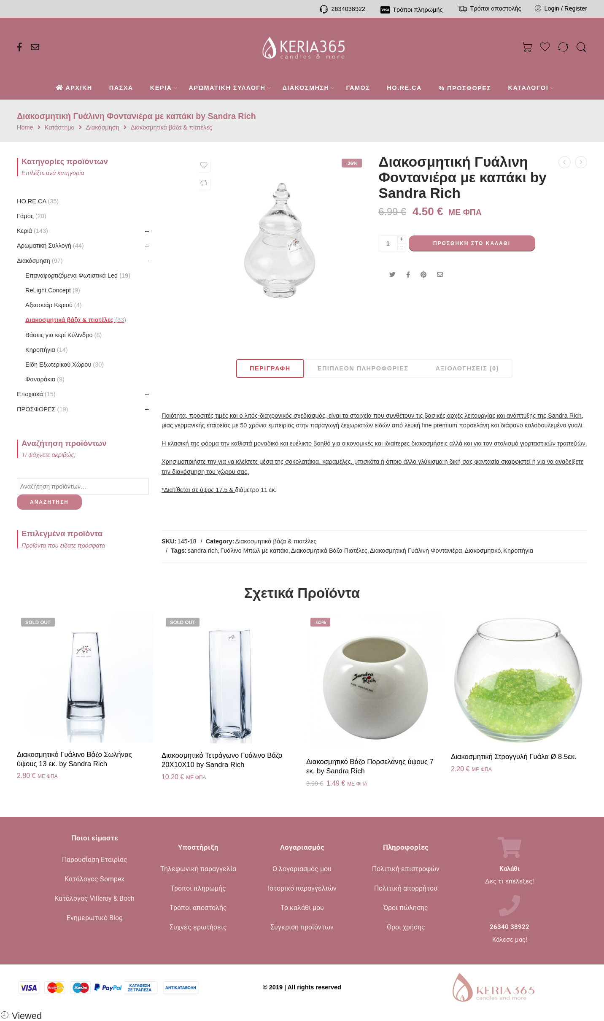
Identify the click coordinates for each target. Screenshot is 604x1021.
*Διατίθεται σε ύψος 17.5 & (198, 489)
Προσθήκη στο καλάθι (471, 243)
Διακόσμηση (102, 127)
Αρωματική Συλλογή (50, 245)
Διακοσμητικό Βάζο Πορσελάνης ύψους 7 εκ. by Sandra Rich (370, 766)
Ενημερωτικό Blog (95, 918)
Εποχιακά (36, 394)
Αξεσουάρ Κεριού (53, 305)
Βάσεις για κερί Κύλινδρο (63, 335)
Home (25, 127)
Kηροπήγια (46, 349)
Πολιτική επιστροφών (406, 869)
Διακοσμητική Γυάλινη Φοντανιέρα (416, 550)
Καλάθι (509, 868)
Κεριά (32, 230)
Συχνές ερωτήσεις (198, 927)
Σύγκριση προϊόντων (302, 927)
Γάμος (31, 216)
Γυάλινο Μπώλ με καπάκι (254, 550)
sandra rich (203, 550)
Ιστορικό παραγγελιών (302, 888)
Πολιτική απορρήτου (405, 888)
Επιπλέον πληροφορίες (363, 368)
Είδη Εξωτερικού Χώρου (64, 364)
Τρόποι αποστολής (198, 908)
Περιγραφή (270, 368)
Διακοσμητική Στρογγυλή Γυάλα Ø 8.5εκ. (514, 757)
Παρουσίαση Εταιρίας (94, 860)
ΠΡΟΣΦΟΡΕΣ (42, 409)
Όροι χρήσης (406, 927)
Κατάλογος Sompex (94, 879)
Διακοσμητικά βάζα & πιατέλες (171, 127)
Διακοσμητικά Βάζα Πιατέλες (329, 550)
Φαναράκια (45, 379)
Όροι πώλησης (405, 908)
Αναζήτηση (49, 502)
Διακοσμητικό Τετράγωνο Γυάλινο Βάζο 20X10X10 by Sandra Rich (222, 760)
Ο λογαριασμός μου (302, 869)
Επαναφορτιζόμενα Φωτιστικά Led (77, 275)
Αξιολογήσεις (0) (467, 368)
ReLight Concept (52, 290)
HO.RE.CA (38, 201)
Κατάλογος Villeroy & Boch (94, 898)
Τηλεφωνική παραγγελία (198, 869)
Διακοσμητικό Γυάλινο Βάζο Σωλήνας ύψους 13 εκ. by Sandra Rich (74, 759)
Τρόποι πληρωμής (198, 888)
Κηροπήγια (518, 550)
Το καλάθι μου (302, 908)
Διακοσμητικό (482, 550)
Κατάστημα (60, 127)
